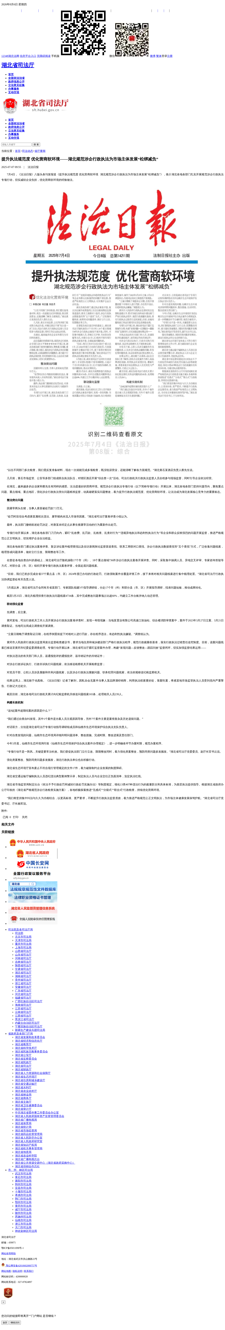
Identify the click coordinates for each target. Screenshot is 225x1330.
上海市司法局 (23, 947)
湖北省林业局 (23, 1094)
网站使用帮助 (8, 1253)
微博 (152, 56)
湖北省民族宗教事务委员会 (31, 1051)
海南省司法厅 (23, 1004)
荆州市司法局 (23, 1184)
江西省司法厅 (23, 1015)
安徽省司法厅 (23, 986)
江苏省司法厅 (23, 1008)
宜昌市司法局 (23, 1187)
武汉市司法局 (23, 1173)
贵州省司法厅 (23, 979)
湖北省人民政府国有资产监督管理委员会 (39, 1116)
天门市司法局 (23, 1227)
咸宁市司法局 (23, 1209)
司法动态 (27, 151)
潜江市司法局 (23, 1223)
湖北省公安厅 (23, 1055)
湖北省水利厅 (23, 1087)
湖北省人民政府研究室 (28, 1141)
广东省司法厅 (23, 990)
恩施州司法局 (23, 1216)
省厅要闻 (40, 151)
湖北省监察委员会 (26, 1058)
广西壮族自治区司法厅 (28, 1001)
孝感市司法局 (23, 1195)
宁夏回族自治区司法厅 (28, 1026)
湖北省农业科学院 (26, 1155)
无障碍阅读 (44, 56)
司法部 (19, 933)
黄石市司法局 (23, 1177)
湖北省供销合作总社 (27, 1166)
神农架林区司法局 (26, 1231)
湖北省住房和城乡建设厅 (30, 1080)
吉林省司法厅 (23, 961)
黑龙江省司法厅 (24, 1019)
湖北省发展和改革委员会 (30, 1037)
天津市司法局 (23, 940)
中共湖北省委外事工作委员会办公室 (37, 1112)
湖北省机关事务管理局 (28, 1148)
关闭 (25, 817)
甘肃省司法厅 (23, 969)
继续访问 (15, 1322)
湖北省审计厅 (23, 1109)
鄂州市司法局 (23, 1202)
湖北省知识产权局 (26, 1144)
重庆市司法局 (23, 943)
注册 (170, 56)
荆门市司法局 (23, 1198)
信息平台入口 (28, 56)
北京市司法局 (23, 936)
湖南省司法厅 (23, 976)
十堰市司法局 (23, 1191)
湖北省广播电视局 (26, 1119)
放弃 (5, 1322)
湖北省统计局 (23, 1126)
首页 (18, 151)
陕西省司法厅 (23, 965)
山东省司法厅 (23, 954)
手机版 (80, 56)
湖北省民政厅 (23, 1062)
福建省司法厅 (23, 997)
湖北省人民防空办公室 (28, 1137)
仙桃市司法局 (23, 1220)
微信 (129, 56)
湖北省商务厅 (23, 1098)
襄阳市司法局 (23, 1180)
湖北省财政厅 (23, 1069)
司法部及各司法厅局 (20, 929)
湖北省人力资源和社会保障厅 (33, 1073)
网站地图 (6, 1271)
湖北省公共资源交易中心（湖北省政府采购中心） (45, 1162)
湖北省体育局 (23, 1123)
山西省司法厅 (23, 951)
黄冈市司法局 (23, 1205)
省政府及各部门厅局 (20, 1033)
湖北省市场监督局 (26, 1130)
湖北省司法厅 (17, 65)
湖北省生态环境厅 (26, 1076)
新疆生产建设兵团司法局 (30, 1030)
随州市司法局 (23, 1213)
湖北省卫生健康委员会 (28, 1105)
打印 (16, 817)
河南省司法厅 (23, 958)
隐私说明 (17, 1271)
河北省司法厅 (23, 994)
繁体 (159, 56)
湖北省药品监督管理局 (28, 1134)
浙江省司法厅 (23, 983)
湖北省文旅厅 (23, 1101)
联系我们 (28, 1271)
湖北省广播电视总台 (27, 1159)
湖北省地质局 (23, 1152)
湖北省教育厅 (23, 1044)
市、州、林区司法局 (20, 1170)
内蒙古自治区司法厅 (27, 1022)
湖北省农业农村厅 (26, 1091)
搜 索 (36, 144)
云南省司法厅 (23, 1012)
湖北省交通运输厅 (26, 1083)
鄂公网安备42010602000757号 (19, 1265)
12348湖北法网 (10, 56)
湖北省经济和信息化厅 (28, 1040)
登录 (164, 56)
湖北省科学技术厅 (26, 1048)
